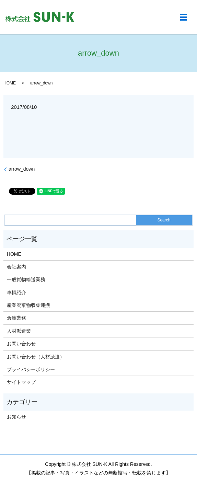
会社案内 (16, 266)
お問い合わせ (21, 343)
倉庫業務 (16, 318)
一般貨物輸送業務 (26, 279)
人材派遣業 (19, 331)
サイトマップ (21, 382)
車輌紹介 (16, 292)
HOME (9, 83)
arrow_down (22, 169)
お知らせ (16, 417)
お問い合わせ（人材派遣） (36, 356)
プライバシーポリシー (31, 369)
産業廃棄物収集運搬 (28, 305)
